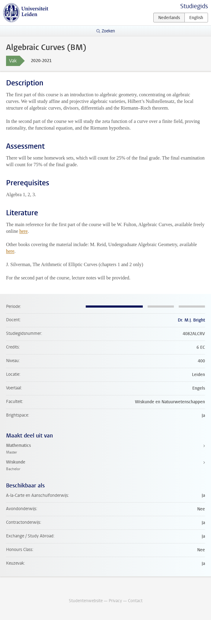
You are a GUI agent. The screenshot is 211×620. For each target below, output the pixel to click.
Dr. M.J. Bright (191, 320)
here (23, 231)
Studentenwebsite (86, 601)
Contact (135, 601)
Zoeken (108, 31)
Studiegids (194, 6)
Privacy (115, 601)
